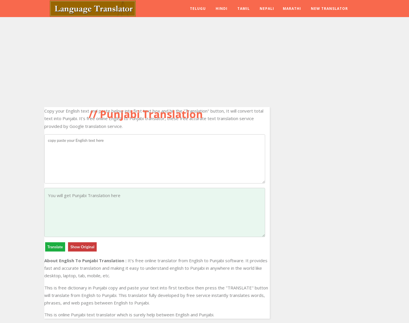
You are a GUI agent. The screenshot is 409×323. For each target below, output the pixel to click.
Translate (55, 247)
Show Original (82, 247)
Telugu (198, 8)
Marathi (292, 8)
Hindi (222, 8)
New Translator (329, 8)
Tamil (243, 8)
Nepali (267, 8)
